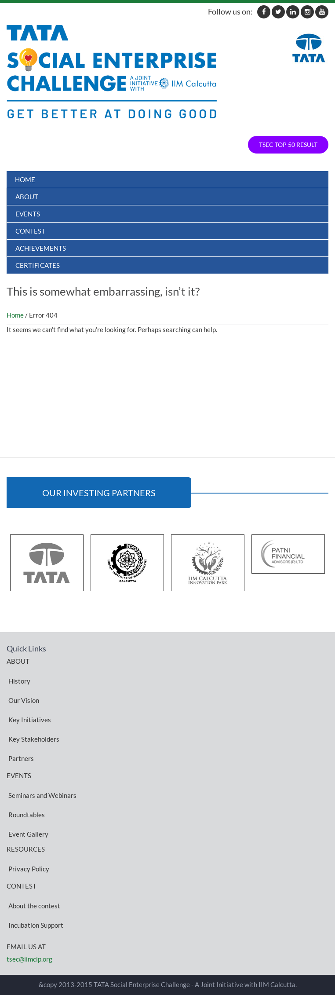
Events (27, 214)
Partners (21, 757)
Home (25, 179)
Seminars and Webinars (42, 794)
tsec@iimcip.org (29, 959)
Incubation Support (35, 924)
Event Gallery (28, 833)
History (19, 680)
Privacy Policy (28, 868)
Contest (30, 231)
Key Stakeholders (33, 738)
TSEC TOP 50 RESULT (288, 144)
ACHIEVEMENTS (40, 248)
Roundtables (26, 814)
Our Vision (23, 699)
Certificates (37, 265)
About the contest (34, 905)
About (26, 197)
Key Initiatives (29, 719)
